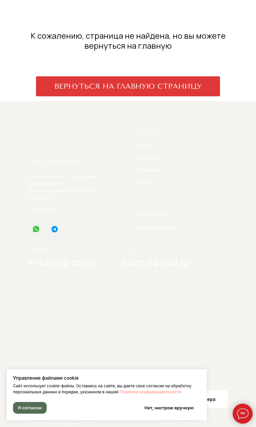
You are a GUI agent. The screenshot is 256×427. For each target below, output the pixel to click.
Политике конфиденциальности (150, 391)
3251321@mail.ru (155, 263)
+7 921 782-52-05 (61, 263)
